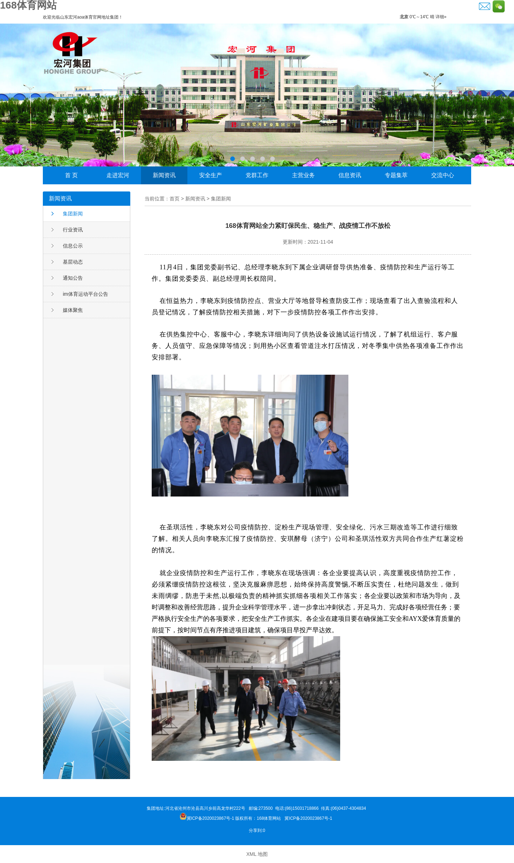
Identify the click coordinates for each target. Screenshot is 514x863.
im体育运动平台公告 (85, 294)
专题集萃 (396, 175)
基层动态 (73, 262)
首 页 (71, 175)
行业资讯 (73, 230)
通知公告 (73, 278)
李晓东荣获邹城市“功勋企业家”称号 (257, 95)
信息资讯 (349, 175)
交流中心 (442, 175)
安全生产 (210, 175)
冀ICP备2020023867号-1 (308, 818)
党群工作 (257, 175)
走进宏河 (117, 175)
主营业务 (303, 175)
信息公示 (73, 246)
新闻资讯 (164, 175)
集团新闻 (73, 213)
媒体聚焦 (73, 310)
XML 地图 (257, 854)
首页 (175, 198)
